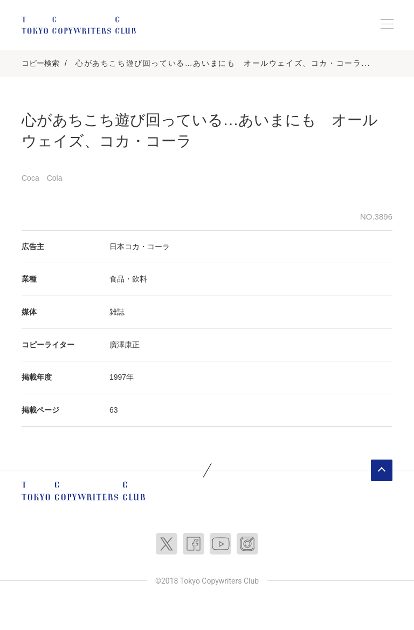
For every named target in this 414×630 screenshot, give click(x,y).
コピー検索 (40, 63)
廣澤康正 (124, 344)
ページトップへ (381, 470)
